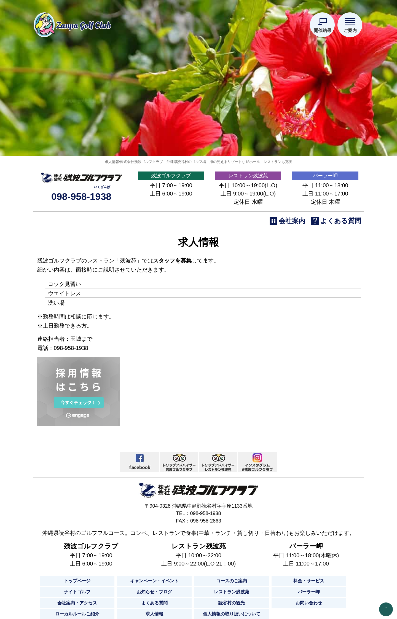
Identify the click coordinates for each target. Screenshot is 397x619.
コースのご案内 (231, 613)
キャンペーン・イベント (154, 613)
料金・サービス (308, 613)
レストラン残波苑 (248, 205)
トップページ (77, 613)
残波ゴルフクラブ (171, 205)
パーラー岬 (325, 205)
